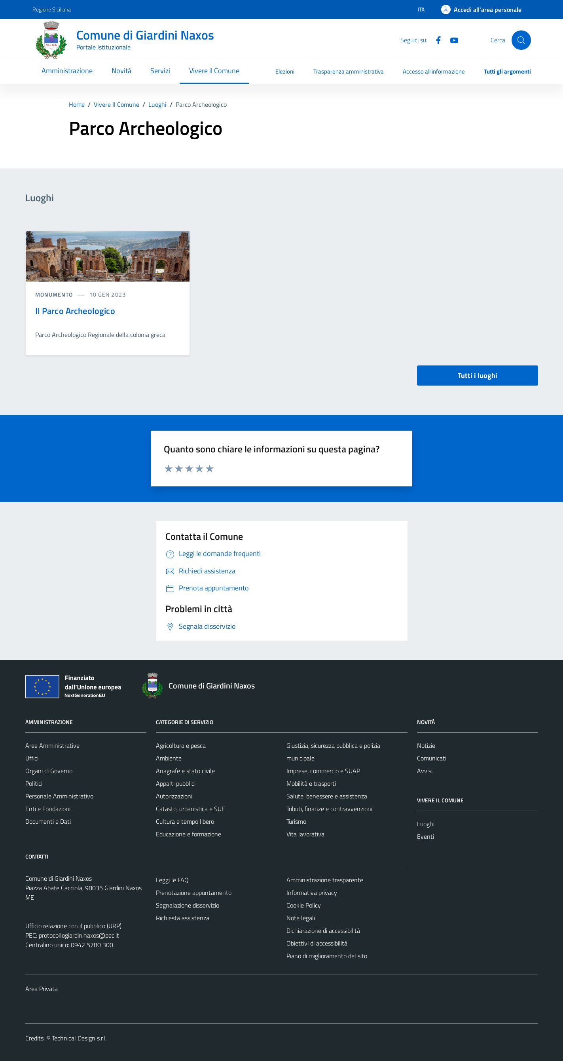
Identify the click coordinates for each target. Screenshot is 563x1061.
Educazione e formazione (188, 834)
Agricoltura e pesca (181, 745)
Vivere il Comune (214, 70)
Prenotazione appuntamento (193, 892)
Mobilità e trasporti (311, 783)
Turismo (296, 821)
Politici (33, 783)
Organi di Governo (48, 770)
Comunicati (431, 758)
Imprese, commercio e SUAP (323, 770)
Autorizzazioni (174, 796)
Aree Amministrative (52, 745)
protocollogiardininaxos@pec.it (79, 935)
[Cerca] (521, 39)
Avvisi (424, 770)
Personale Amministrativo (59, 796)
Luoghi (425, 823)
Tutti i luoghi (477, 375)
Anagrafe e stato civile (185, 770)
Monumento (55, 294)
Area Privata (41, 988)
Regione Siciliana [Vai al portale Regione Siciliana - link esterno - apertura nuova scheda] (51, 9)
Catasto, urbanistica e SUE (190, 808)
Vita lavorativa (305, 834)
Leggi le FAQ (172, 880)
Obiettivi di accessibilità (316, 943)
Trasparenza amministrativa (348, 71)
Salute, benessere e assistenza (326, 796)
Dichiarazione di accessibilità (323, 930)
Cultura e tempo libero (185, 821)
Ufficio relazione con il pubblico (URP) (73, 926)
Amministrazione (67, 70)
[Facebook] (435, 39)
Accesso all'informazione (434, 71)
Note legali (300, 918)
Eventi (425, 836)
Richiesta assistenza (182, 918)
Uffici (31, 758)
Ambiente (169, 758)
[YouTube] (451, 39)
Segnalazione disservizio (187, 905)
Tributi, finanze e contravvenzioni (329, 808)
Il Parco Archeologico (75, 310)
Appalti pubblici (175, 783)
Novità (121, 70)
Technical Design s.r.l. (79, 1038)
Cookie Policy (303, 905)
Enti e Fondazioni (47, 808)
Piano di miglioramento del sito (326, 956)
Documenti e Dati (48, 821)
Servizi (160, 70)
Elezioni (284, 71)
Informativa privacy (311, 892)
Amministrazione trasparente (324, 880)
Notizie (426, 745)
